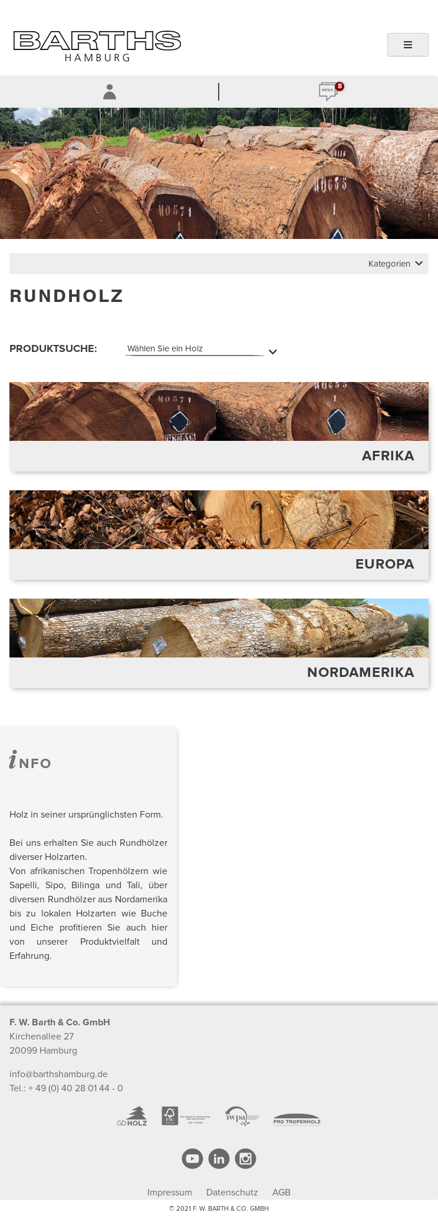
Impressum (169, 1192)
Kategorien (395, 263)
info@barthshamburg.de (58, 1074)
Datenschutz (232, 1192)
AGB (281, 1192)
